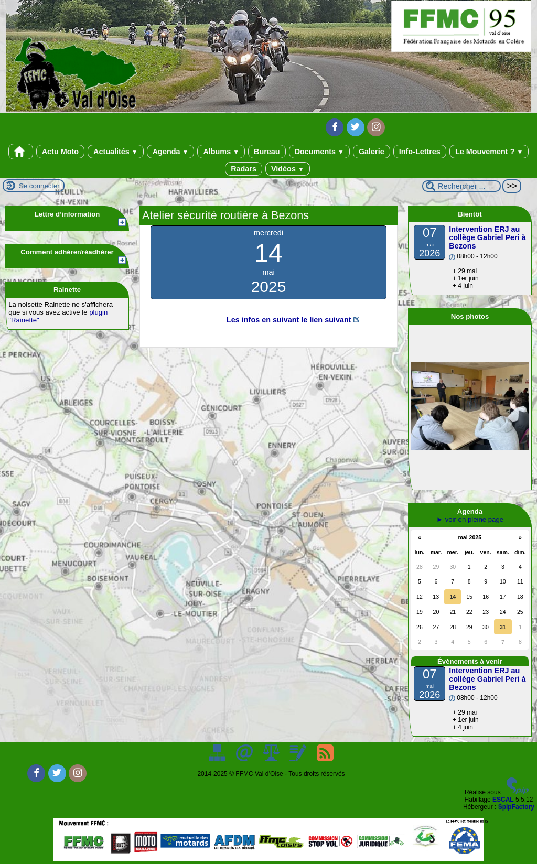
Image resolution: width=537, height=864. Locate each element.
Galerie (371, 151)
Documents (319, 151)
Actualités (115, 151)
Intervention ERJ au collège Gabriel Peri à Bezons (487, 237)
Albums (221, 151)
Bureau (267, 151)
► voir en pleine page (469, 519)
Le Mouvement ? (489, 151)
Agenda (171, 151)
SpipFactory (516, 807)
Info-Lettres (420, 151)
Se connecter (39, 186)
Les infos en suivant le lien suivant (289, 320)
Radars (243, 169)
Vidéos (287, 169)
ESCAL (503, 799)
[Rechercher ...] (461, 186)
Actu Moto (60, 151)
